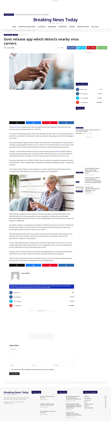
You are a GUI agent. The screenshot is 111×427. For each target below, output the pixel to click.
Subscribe (71, 305)
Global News (79, 191)
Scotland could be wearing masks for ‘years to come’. (47, 404)
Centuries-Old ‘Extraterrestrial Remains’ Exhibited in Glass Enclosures (92, 189)
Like (73, 292)
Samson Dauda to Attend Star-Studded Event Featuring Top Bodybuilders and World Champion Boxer (93, 180)
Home (5, 30)
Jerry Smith (11, 47)
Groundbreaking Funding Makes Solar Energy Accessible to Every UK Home (92, 171)
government (16, 127)
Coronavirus (10, 30)
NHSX (57, 151)
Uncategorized (79, 127)
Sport (77, 182)
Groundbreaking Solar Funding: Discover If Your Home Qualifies (32, 14)
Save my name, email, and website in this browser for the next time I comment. (32, 369)
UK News (15, 35)
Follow (72, 297)
